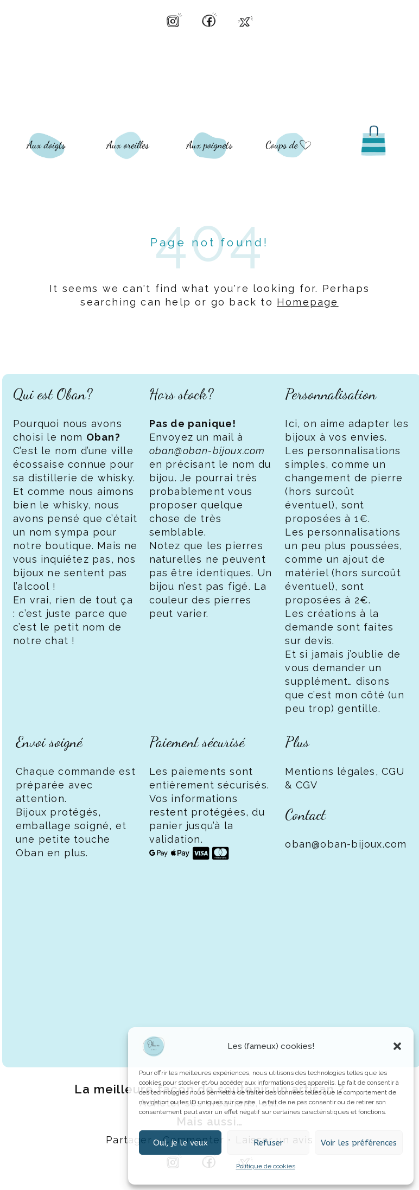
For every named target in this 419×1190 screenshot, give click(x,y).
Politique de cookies (265, 1166)
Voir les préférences (359, 1143)
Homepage (308, 302)
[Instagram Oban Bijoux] (174, 19)
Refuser (268, 1143)
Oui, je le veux (180, 1143)
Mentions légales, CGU (344, 771)
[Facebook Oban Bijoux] (209, 19)
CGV (307, 785)
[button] (397, 1046)
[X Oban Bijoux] (245, 19)
